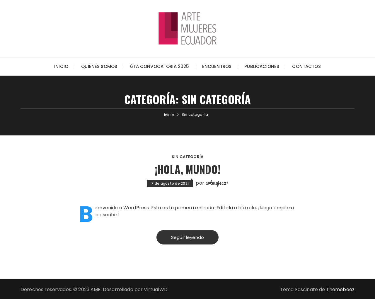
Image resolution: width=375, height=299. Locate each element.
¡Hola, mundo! (188, 169)
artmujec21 (216, 182)
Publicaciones (261, 66)
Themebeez (340, 289)
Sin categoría (187, 156)
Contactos (306, 66)
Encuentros (217, 66)
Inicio (61, 66)
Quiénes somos (99, 66)
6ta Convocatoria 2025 (159, 66)
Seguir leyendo (187, 237)
